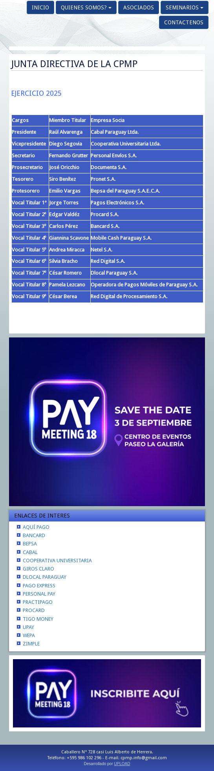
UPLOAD (122, 764)
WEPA (29, 635)
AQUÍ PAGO (36, 527)
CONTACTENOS (183, 22)
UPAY (28, 627)
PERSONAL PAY (39, 594)
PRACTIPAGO (38, 602)
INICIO (40, 7)
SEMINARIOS (184, 7)
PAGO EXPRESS (39, 586)
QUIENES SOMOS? (86, 7)
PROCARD (34, 610)
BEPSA (30, 544)
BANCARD (34, 535)
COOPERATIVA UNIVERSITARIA (57, 560)
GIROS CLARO (38, 569)
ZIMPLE (31, 644)
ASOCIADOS (138, 7)
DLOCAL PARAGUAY (44, 577)
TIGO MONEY (38, 619)
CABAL (30, 552)
